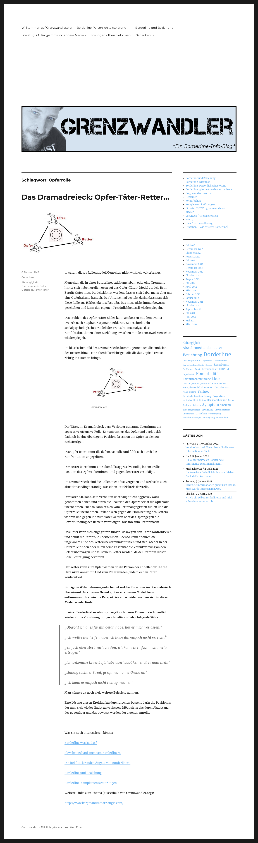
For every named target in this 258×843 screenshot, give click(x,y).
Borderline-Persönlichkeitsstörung (101, 27)
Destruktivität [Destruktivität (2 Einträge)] (220, 361)
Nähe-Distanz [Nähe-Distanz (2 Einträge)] (189, 392)
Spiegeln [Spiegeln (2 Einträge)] (197, 405)
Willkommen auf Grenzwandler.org (47, 27)
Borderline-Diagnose (198, 181)
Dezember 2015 (194, 249)
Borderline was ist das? (80, 742)
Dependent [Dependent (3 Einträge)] (194, 360)
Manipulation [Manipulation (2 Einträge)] (189, 387)
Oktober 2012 (193, 275)
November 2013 (194, 264)
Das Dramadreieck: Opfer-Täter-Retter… (95, 197)
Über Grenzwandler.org (199, 223)
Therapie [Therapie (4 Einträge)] (225, 405)
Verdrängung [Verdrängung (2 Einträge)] (214, 414)
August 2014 (193, 256)
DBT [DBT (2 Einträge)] (185, 361)
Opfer (42, 286)
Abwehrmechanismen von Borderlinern (92, 752)
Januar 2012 (192, 298)
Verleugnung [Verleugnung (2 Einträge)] (208, 417)
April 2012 (191, 286)
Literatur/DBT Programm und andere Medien (54, 35)
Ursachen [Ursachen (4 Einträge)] (201, 413)
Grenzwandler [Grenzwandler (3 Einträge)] (210, 369)
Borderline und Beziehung (154, 27)
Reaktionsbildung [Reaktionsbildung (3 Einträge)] (217, 400)
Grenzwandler (30, 827)
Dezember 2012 (194, 267)
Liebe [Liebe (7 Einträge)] (216, 379)
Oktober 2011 (193, 305)
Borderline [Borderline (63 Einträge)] (217, 354)
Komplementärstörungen (200, 204)
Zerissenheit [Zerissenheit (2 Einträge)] (222, 417)
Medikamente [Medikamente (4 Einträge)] (205, 387)
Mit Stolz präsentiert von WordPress (61, 827)
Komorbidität (193, 200)
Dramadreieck (30, 286)
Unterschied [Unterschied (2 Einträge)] (188, 414)
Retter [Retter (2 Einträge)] (231, 400)
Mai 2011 (190, 320)
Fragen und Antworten (199, 193)
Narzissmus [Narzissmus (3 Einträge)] (222, 387)
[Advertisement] (129, 69)
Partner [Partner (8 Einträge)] (203, 391)
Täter (46, 289)
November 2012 (194, 271)
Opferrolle (27, 289)
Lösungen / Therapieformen (111, 35)
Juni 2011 (191, 316)
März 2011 (191, 324)
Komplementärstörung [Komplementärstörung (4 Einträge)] (197, 379)
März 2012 (191, 290)
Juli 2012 (190, 283)
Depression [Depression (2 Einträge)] (207, 361)
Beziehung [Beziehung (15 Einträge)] (192, 355)
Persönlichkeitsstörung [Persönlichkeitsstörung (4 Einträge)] (197, 396)
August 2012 (193, 279)
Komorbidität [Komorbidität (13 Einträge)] (208, 373)
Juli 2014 (190, 260)
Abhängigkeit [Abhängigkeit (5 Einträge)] (191, 343)
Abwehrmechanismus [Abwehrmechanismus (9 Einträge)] (200, 348)
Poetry (189, 219)
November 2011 (194, 301)
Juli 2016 (190, 245)
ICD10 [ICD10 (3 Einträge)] (222, 369)
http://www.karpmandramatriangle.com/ (93, 803)
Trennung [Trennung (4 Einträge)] (207, 409)
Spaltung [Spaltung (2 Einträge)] (187, 405)
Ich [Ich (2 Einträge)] (228, 369)
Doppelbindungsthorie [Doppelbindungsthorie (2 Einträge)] (193, 365)
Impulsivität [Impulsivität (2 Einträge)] (189, 374)
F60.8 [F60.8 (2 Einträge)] (197, 369)
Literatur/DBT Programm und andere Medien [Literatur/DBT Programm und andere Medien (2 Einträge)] (204, 383)
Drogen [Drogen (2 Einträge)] (209, 365)
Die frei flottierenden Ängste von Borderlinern (97, 763)
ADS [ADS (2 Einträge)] (220, 348)
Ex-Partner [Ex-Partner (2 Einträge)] (188, 369)
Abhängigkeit (30, 282)
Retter (38, 289)
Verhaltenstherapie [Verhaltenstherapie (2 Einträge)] (192, 417)
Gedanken (143, 35)
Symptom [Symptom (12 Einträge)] (210, 404)
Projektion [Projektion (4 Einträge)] (218, 396)
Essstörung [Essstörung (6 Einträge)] (222, 364)
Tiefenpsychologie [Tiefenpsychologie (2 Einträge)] (191, 410)
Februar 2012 (193, 294)
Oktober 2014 (193, 252)
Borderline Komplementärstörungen (90, 783)
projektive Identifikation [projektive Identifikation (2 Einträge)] (194, 400)
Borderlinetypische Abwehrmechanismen (209, 189)
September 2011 (195, 309)
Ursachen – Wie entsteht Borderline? (207, 227)
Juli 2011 (190, 313)
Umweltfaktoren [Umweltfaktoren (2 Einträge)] (222, 410)
